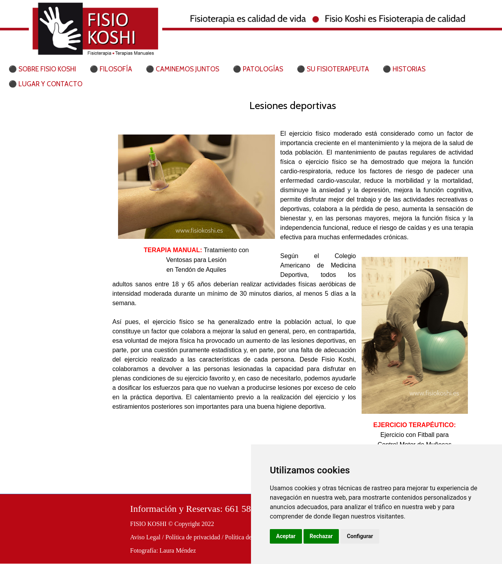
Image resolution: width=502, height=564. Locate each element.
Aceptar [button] (286, 536)
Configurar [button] (360, 536)
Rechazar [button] (321, 536)
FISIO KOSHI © (151, 523)
